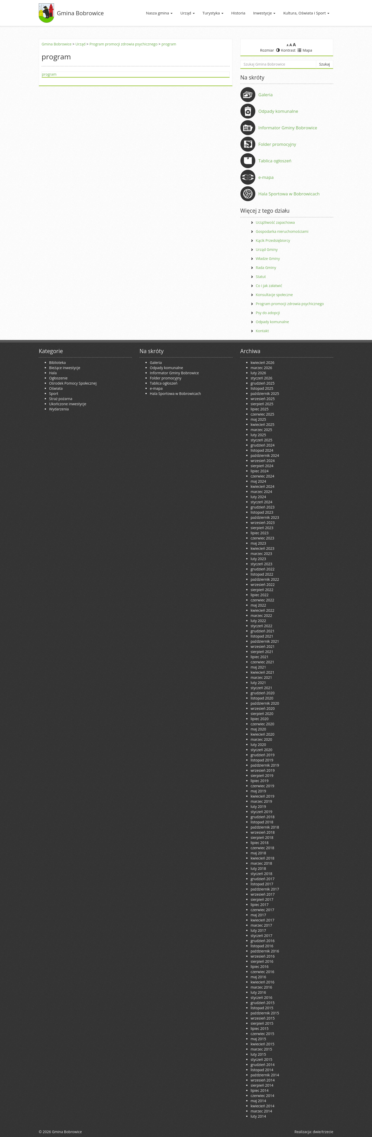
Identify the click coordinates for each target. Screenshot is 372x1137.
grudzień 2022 (263, 569)
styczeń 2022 (261, 625)
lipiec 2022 (259, 594)
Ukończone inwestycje (67, 403)
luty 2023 (258, 558)
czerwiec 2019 (262, 785)
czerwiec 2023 (262, 538)
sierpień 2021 (262, 651)
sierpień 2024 (262, 465)
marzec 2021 (261, 677)
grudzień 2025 (263, 383)
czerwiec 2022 (262, 600)
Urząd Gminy (267, 249)
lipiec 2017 (259, 904)
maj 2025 (258, 419)
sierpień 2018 (262, 837)
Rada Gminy (266, 267)
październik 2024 (265, 455)
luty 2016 (258, 992)
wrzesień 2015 (263, 1018)
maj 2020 (258, 729)
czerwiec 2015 (262, 1033)
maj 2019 (258, 791)
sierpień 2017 (262, 899)
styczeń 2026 (261, 378)
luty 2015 (258, 1054)
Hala (53, 372)
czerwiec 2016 (262, 971)
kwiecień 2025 (262, 424)
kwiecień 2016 (262, 982)
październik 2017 (265, 889)
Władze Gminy (268, 258)
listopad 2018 (262, 822)
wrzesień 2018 (263, 832)
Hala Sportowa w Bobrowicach (289, 194)
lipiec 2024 (259, 470)
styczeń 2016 (261, 997)
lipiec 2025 (259, 409)
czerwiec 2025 (262, 414)
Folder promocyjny (277, 144)
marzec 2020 (261, 739)
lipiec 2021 (259, 656)
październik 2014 (265, 1074)
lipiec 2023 (259, 532)
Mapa (305, 50)
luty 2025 (258, 434)
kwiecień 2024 (262, 486)
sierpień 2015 (262, 1023)
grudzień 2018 (263, 816)
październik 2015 (265, 1013)
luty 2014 (258, 1116)
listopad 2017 (262, 883)
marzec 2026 (261, 367)
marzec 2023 (261, 553)
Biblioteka (57, 362)
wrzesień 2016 (263, 956)
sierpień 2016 (262, 961)
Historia (238, 12)
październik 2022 (265, 579)
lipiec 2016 (259, 966)
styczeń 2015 (261, 1059)
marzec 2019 (261, 801)
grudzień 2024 (263, 445)
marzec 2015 (261, 1049)
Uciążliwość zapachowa (275, 222)
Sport (53, 393)
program (168, 44)
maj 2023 (258, 543)
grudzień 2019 (263, 754)
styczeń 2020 (261, 749)
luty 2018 (258, 868)
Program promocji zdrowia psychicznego (123, 44)
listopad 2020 (262, 698)
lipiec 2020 (259, 718)
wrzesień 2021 (263, 646)
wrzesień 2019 (263, 770)
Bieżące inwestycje (64, 367)
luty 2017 (258, 930)
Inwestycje (264, 12)
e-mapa (266, 177)
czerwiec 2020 (262, 723)
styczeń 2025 (261, 440)
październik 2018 (265, 827)
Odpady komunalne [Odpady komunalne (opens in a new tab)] (278, 111)
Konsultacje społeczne (274, 294)
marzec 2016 (261, 987)
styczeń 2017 (261, 935)
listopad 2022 (262, 574)
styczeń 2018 (261, 873)
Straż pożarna (60, 398)
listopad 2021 (262, 636)
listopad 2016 (262, 945)
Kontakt (262, 330)
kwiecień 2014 (262, 1105)
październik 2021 (265, 641)
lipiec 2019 (259, 780)
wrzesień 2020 (263, 708)
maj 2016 (258, 976)
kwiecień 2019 (262, 796)
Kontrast (286, 50)
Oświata (56, 388)
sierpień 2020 (262, 713)
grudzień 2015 (263, 1002)
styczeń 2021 (261, 687)
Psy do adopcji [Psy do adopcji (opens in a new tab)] (268, 312)
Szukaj (324, 64)
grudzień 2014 (263, 1064)
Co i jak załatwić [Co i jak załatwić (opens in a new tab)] (269, 285)
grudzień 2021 (263, 631)
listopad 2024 (262, 450)
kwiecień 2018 (262, 858)
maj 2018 (258, 852)
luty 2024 (258, 496)
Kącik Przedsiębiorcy (273, 240)
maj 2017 (258, 914)
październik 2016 (265, 951)
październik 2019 (265, 765)
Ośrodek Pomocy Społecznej (73, 383)
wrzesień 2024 (263, 460)
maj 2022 (258, 605)
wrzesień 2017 (263, 894)
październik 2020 (265, 703)
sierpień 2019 (262, 775)
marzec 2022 (261, 615)
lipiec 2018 (259, 842)
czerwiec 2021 (262, 661)
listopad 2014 (262, 1069)
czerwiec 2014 (262, 1095)
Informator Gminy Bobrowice (287, 128)
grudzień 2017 (263, 878)
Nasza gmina (159, 12)
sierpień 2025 (262, 403)
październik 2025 (265, 393)
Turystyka (213, 12)
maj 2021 (258, 667)
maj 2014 (258, 1100)
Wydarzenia (59, 409)
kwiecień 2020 (262, 734)
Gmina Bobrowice (80, 13)
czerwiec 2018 (262, 847)
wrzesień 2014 (263, 1080)
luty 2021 (258, 682)
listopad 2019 (262, 760)
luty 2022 (258, 620)
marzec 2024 (261, 491)
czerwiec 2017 (262, 909)
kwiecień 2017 (262, 920)
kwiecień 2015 (262, 1043)
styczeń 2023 (261, 563)
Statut (261, 276)
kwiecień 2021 (262, 672)
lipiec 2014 (259, 1090)
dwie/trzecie (323, 1131)
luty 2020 (258, 744)
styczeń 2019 (261, 811)
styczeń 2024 (261, 501)
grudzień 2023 (263, 507)
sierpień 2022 (262, 589)
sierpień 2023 (262, 527)
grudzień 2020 (263, 692)
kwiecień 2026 (262, 362)
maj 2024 (258, 481)
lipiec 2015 (259, 1028)
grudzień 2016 (263, 940)
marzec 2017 (261, 925)
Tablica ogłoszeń (274, 161)
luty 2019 (258, 806)
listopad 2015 (262, 1007)
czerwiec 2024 (262, 476)
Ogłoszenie (58, 378)
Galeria (265, 95)
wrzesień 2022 (263, 584)
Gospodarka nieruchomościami (282, 231)
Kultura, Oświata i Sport (306, 12)
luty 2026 (258, 372)
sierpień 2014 (262, 1085)
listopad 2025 (262, 388)
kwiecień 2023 (262, 548)
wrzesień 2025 (263, 398)
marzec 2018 (261, 863)
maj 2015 (258, 1038)
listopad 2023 (262, 512)
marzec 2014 (261, 1111)
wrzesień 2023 (263, 522)
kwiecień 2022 (262, 610)
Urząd (187, 12)
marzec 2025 (261, 429)
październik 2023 (265, 517)
